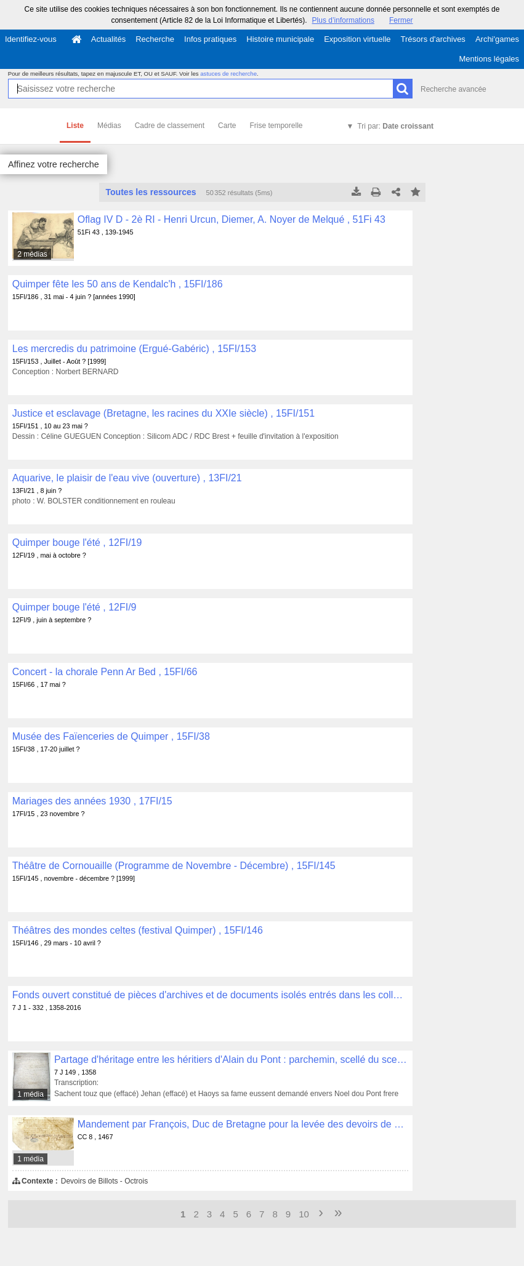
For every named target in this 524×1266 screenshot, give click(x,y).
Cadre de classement (169, 125)
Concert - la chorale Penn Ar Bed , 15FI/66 (105, 672)
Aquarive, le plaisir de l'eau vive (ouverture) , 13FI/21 (127, 478)
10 (304, 1214)
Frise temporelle (275, 125)
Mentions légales (489, 58)
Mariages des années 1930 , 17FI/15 (92, 801)
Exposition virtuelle (357, 39)
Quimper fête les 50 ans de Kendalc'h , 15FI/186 (117, 284)
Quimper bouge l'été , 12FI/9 (74, 607)
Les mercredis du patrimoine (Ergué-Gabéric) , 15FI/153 (134, 348)
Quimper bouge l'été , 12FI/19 (77, 542)
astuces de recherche (228, 73)
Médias (109, 125)
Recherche (154, 39)
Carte (227, 125)
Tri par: (395, 126)
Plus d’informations (343, 20)
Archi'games (497, 39)
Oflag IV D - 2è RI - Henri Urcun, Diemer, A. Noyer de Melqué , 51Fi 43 (231, 219)
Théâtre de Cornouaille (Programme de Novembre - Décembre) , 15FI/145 (174, 865)
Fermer (401, 20)
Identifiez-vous (31, 39)
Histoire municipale (280, 39)
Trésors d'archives (433, 39)
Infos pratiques (210, 39)
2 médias (32, 254)
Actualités (108, 39)
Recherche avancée (453, 89)
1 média (30, 1094)
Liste (75, 125)
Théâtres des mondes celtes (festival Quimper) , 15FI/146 (137, 930)
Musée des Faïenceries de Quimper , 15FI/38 (111, 736)
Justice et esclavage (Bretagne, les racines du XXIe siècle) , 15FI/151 (163, 413)
